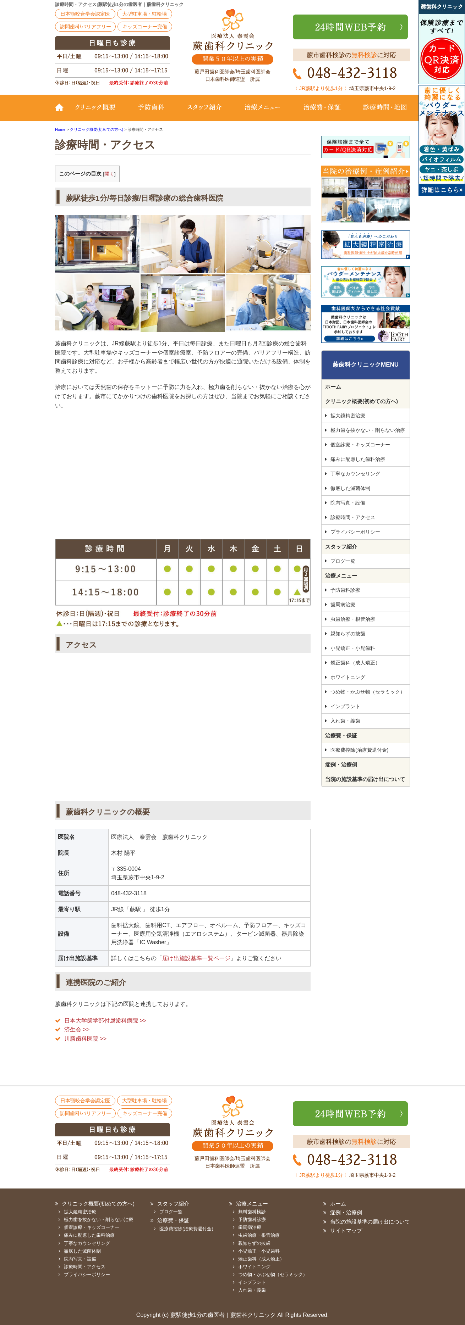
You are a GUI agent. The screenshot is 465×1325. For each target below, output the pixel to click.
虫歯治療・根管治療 (352, 619)
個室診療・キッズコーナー (360, 444)
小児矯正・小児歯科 (352, 648)
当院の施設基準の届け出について (365, 779)
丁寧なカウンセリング (355, 474)
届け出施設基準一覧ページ (196, 958)
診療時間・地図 (380, 112)
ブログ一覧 (342, 561)
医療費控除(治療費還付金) (359, 750)
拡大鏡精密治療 (347, 415)
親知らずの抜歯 (347, 633)
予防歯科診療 (345, 590)
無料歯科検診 (252, 1211)
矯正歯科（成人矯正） (355, 663)
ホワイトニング (347, 677)
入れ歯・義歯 (345, 721)
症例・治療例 (341, 765)
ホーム (333, 387)
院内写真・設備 (347, 503)
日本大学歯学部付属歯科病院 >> (105, 1021)
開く (109, 174)
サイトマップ (346, 1230)
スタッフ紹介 (204, 112)
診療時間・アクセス (352, 517)
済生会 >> (76, 1029)
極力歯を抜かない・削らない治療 (367, 430)
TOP (62, 112)
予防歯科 (153, 112)
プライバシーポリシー (355, 532)
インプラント (345, 706)
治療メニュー (262, 112)
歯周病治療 (342, 604)
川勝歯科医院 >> (85, 1039)
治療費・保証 (322, 112)
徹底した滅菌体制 (350, 488)
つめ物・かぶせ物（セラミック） (367, 692)
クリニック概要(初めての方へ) (99, 112)
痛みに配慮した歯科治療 (357, 459)
